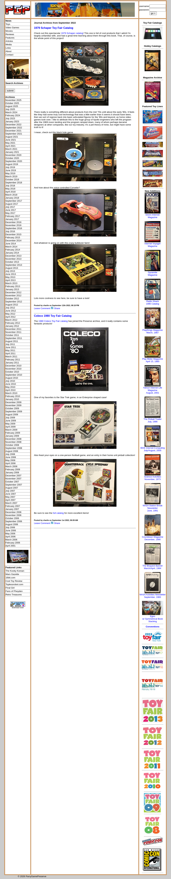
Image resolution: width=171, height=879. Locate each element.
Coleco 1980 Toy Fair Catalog (53, 315)
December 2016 (13, 222)
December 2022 (13, 124)
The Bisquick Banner (152, 565)
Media (9, 44)
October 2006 (12, 518)
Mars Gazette (12, 574)
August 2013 (11, 268)
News (9, 20)
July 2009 (10, 417)
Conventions (152, 626)
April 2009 (10, 426)
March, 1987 (152, 332)
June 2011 (10, 347)
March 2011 (11, 356)
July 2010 (10, 381)
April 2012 (10, 317)
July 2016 (10, 231)
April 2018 (10, 191)
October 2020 (12, 158)
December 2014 (13, 240)
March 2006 (11, 539)
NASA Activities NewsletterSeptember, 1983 (153, 595)
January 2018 (12, 198)
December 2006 (13, 512)
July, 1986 (152, 421)
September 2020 (13, 161)
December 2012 (13, 292)
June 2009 (10, 420)
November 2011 (13, 332)
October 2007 (12, 481)
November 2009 (13, 405)
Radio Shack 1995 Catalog (152, 302)
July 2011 (10, 344)
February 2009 (12, 433)
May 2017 (10, 213)
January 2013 (12, 289)
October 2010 (12, 371)
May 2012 (10, 313)
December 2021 (13, 130)
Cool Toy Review (14, 581)
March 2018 (11, 194)
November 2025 (13, 100)
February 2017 (12, 216)
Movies (9, 31)
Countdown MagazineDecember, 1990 (152, 538)
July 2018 (10, 185)
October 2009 (12, 408)
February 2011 (12, 359)
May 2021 (10, 143)
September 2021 (13, 133)
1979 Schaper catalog (72, 33)
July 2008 (10, 454)
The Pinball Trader (153, 419)
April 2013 (10, 280)
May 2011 (10, 350)
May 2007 (10, 497)
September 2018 (13, 182)
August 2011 (11, 341)
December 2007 (13, 475)
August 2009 (11, 414)
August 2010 (11, 378)
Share (57, 308)
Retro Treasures (14, 594)
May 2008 (10, 460)
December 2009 (13, 402)
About (9, 51)
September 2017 (13, 201)
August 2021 (11, 136)
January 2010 (12, 399)
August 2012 (11, 304)
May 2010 (10, 387)
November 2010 (13, 368)
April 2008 (10, 463)
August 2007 (11, 487)
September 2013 (13, 265)
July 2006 (10, 527)
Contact (9, 54)
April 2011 (10, 353)
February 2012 (12, 323)
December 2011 (13, 329)
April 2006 (10, 536)
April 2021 (10, 146)
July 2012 (10, 307)
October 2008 (12, 445)
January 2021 (12, 152)
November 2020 (13, 155)
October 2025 (12, 103)
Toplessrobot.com (14, 584)
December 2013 (13, 256)
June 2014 (10, 243)
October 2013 (12, 262)
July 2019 (10, 167)
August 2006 (11, 524)
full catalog (58, 513)
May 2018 (10, 188)
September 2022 (13, 127)
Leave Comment (42, 308)
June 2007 (10, 494)
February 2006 (12, 542)
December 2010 (13, 365)
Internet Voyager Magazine (152, 244)
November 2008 (13, 442)
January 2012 (12, 326)
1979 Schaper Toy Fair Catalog (53, 27)
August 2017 (11, 204)
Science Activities (152, 476)
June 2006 (10, 530)
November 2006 (13, 515)
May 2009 (10, 423)
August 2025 (11, 106)
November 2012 (13, 295)
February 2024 (12, 115)
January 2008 (12, 472)
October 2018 (12, 179)
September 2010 (13, 375)
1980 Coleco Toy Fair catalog (53, 321)
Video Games (12, 27)
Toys (8, 24)
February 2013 (12, 286)
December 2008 (13, 439)
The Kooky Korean (15, 571)
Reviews (10, 34)
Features (10, 37)
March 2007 (11, 503)
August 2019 (11, 164)
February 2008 (12, 469)
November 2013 (13, 259)
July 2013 (10, 271)
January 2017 (12, 219)
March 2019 (11, 176)
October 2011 (12, 335)
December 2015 (13, 234)
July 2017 (10, 207)
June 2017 (10, 210)
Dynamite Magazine (152, 273)
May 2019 (10, 173)
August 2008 (11, 451)
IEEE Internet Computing (152, 448)
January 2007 (12, 509)
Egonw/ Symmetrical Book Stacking (152, 619)
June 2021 (10, 140)
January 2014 (12, 252)
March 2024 (11, 112)
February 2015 (12, 237)
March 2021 (11, 149)
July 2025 (10, 109)
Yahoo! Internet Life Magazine (152, 389)
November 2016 (13, 225)
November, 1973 (152, 479)
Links (8, 48)
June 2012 (10, 310)
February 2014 (12, 249)
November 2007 (13, 478)
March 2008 (11, 466)
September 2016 (13, 228)
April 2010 (10, 390)
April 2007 (10, 500)
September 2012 (13, 301)
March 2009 (11, 429)
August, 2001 (152, 393)
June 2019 (10, 170)
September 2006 (13, 521)
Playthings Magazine (152, 330)
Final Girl (10, 588)
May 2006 (10, 533)
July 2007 (10, 491)
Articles (9, 41)
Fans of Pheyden (14, 591)
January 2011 (12, 362)
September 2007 (13, 484)
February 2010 (12, 396)
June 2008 (10, 457)
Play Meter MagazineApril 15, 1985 (152, 360)
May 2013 (10, 277)
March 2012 (11, 320)
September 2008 (13, 448)
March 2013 (11, 283)
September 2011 (13, 338)
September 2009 (13, 411)
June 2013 (10, 274)
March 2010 (11, 393)
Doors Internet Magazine (152, 216)
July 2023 (10, 118)
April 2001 (10, 545)
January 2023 (12, 121)
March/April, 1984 (152, 568)
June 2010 (10, 384)
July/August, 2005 (152, 450)
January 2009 (12, 436)
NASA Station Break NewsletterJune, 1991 (152, 508)
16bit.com (10, 577)
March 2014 (11, 246)
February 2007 (12, 506)
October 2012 (12, 298)
